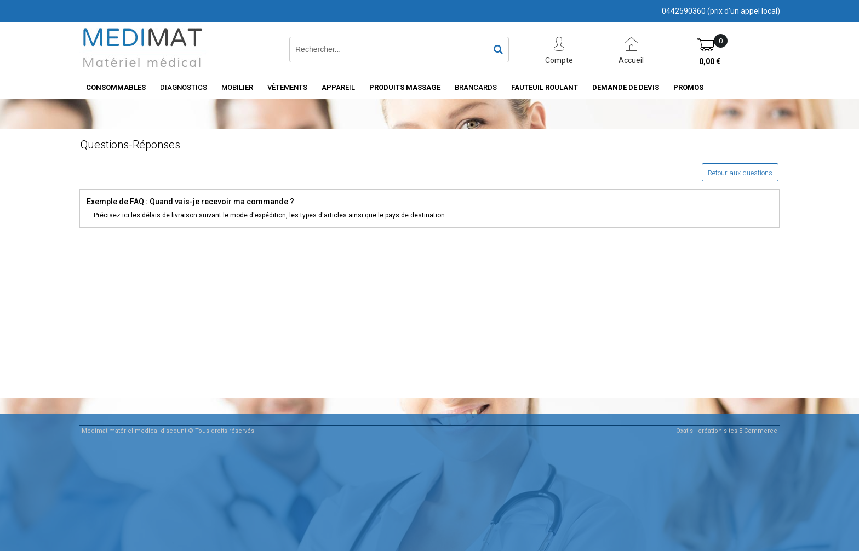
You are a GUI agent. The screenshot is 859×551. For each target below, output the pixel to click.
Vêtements (287, 87)
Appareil (338, 87)
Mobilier (237, 87)
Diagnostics (183, 87)
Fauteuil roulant (544, 87)
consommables (116, 87)
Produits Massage (404, 87)
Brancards (476, 87)
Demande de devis (625, 87)
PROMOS (688, 87)
